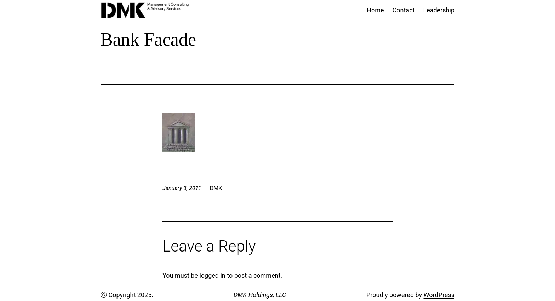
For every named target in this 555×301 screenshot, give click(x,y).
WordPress (439, 295)
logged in (212, 275)
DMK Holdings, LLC (260, 295)
